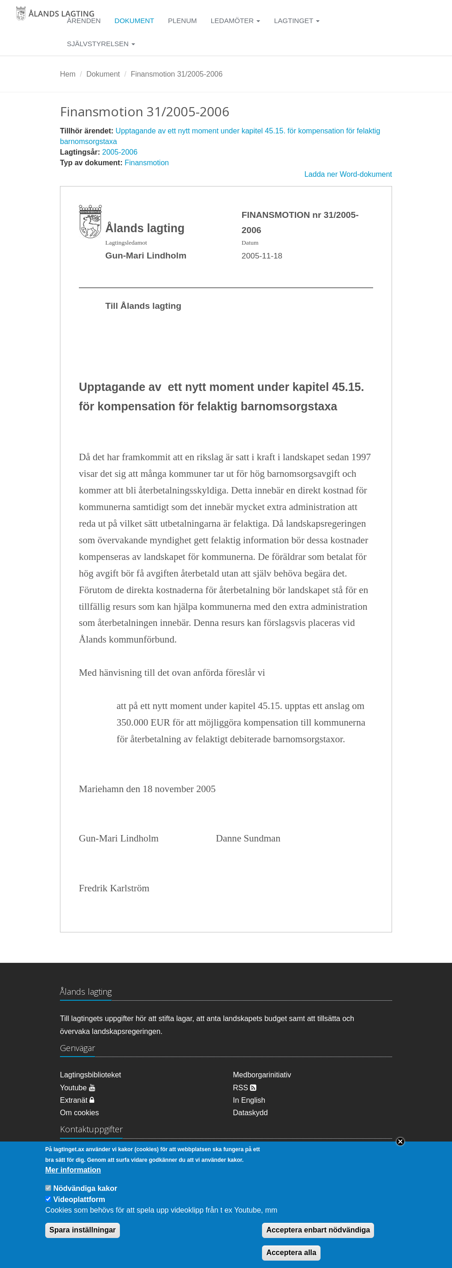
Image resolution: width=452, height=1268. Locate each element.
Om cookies (79, 1113)
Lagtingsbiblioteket (90, 1075)
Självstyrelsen (101, 44)
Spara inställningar (82, 1239)
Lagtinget (297, 20)
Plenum (182, 20)
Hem (68, 74)
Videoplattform (79, 1208)
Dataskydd (250, 1113)
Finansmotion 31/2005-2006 (176, 74)
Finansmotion (147, 163)
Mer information (73, 1179)
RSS (244, 1088)
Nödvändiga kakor (85, 1197)
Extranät (77, 1100)
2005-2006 (120, 152)
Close (400, 1150)
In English (249, 1100)
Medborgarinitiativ (262, 1075)
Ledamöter (236, 20)
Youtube (77, 1088)
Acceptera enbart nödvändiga (318, 1239)
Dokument (134, 20)
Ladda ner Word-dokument (348, 174)
